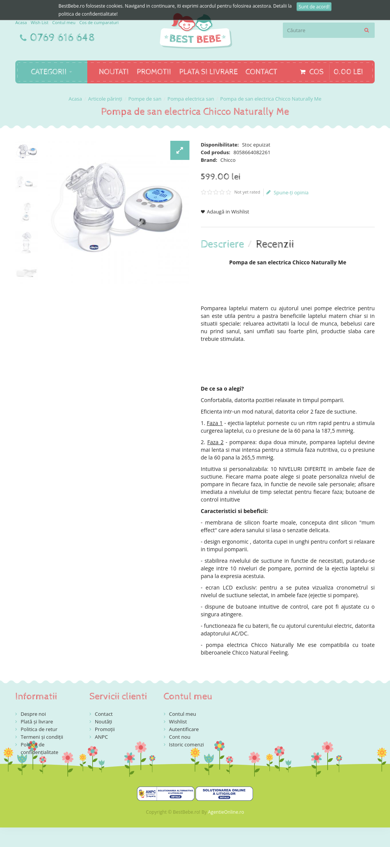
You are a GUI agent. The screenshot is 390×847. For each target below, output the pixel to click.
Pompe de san (144, 98)
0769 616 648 (62, 37)
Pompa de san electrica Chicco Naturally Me (270, 98)
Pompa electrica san (191, 98)
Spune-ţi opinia (287, 192)
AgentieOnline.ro (226, 812)
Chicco (228, 159)
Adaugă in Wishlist (228, 211)
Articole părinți (105, 98)
